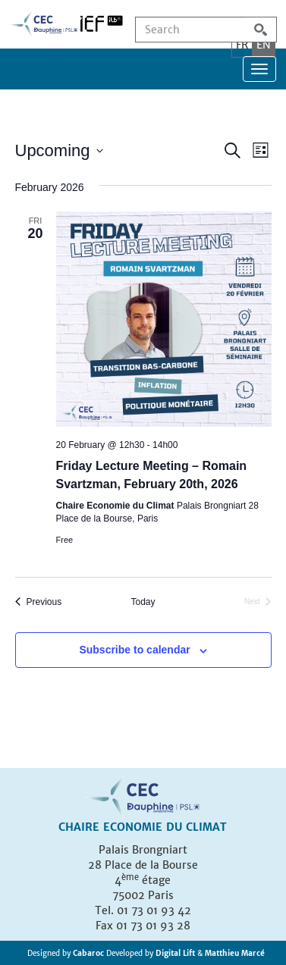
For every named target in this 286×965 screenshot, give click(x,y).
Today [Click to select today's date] (142, 602)
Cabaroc (89, 953)
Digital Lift (175, 953)
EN (263, 45)
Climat (206, 827)
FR (242, 45)
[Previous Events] (38, 602)
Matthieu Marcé (235, 953)
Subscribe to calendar (134, 650)
